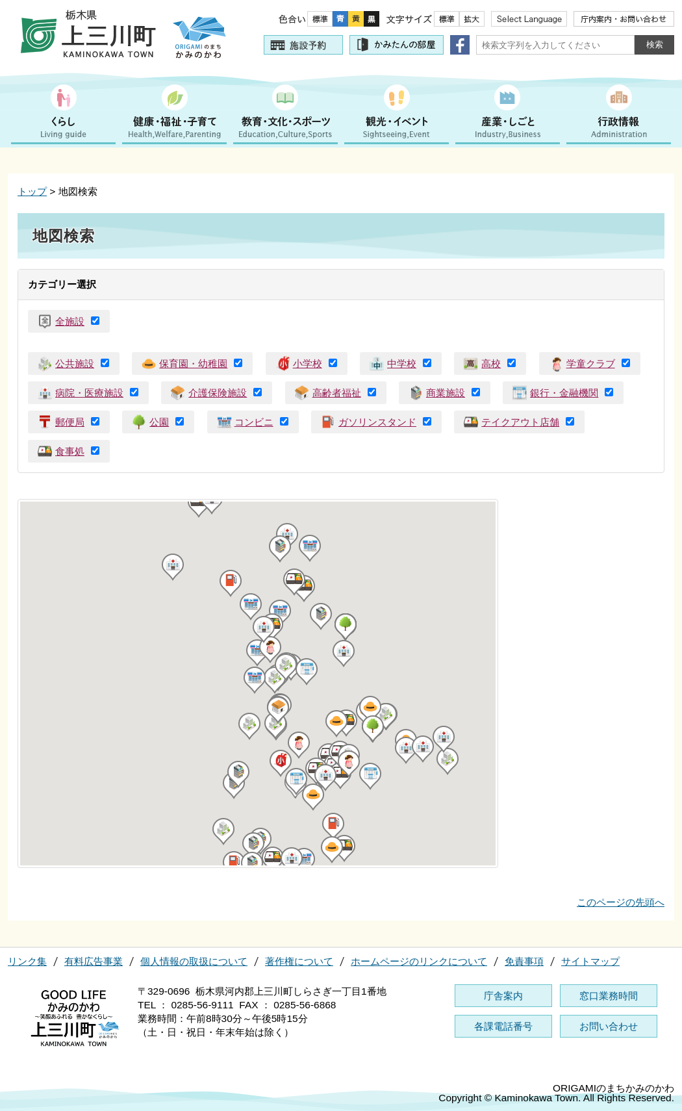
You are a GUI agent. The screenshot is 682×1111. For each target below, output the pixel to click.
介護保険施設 (217, 392)
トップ (32, 191)
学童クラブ (590, 363)
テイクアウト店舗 (520, 422)
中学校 (401, 363)
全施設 (69, 321)
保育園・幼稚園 (193, 363)
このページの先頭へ (620, 902)
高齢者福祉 (336, 392)
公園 (159, 422)
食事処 (69, 451)
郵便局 (69, 422)
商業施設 (445, 392)
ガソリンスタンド (377, 422)
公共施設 (74, 363)
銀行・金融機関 (564, 392)
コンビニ (253, 422)
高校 (491, 363)
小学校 (307, 363)
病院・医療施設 (89, 392)
